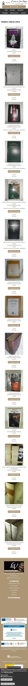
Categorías (20, 10)
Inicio (6, 10)
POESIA (14, 430)
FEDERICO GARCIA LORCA (14, 51)
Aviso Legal (14, 585)
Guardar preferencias (6, 679)
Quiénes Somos (14, 13)
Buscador (12, 10)
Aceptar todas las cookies (7, 683)
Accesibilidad (14, 590)
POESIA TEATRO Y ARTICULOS (14, 505)
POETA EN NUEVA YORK (14, 319)
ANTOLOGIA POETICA (14, 164)
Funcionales (5, 675)
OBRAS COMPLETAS (14, 356)
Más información (8, 672)
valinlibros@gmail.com (15, 578)
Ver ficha (14, 61)
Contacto (23, 13)
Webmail (14, 594)
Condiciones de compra (14, 583)
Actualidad (5, 13)
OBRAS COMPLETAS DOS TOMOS (14, 542)
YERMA (14, 50)
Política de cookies (14, 588)
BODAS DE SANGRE (14, 125)
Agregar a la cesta (14, 56)
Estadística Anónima (7, 676)
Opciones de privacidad (14, 667)
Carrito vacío (14, 6)
